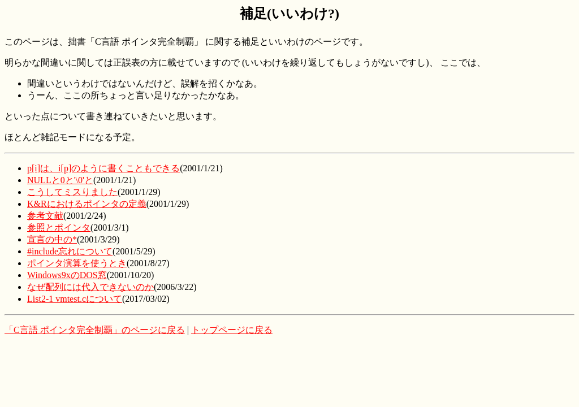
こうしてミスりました (72, 192)
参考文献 (45, 215)
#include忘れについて (70, 251)
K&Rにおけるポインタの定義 (86, 204)
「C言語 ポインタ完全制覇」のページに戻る (95, 330)
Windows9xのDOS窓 (67, 275)
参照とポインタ (58, 227)
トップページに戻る (232, 330)
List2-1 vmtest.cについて (74, 299)
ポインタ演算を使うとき (77, 263)
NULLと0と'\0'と (60, 180)
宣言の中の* (52, 239)
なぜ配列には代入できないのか (90, 287)
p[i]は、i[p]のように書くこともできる (103, 168)
